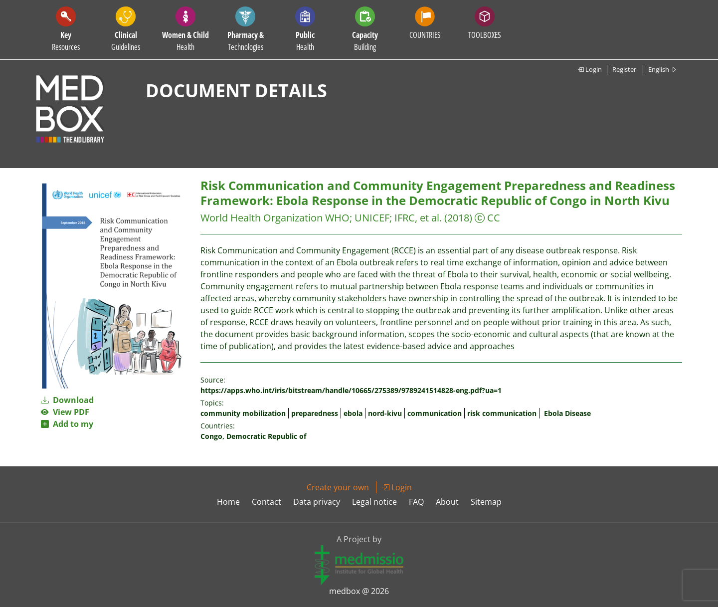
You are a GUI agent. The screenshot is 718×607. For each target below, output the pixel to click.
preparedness (314, 413)
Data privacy (316, 501)
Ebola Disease (567, 413)
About (447, 501)
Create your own (338, 487)
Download (67, 400)
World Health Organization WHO (275, 217)
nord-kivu (385, 413)
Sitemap (486, 501)
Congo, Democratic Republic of (253, 436)
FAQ (416, 501)
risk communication (502, 413)
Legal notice (374, 501)
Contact (266, 501)
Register (624, 69)
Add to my (67, 423)
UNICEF (372, 217)
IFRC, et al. (418, 217)
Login (589, 69)
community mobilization (243, 413)
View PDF (65, 411)
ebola (353, 413)
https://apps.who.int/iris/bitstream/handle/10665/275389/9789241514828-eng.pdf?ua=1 (351, 390)
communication (434, 413)
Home (228, 501)
